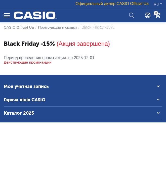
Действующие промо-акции (28, 62)
